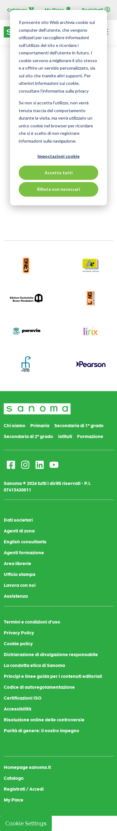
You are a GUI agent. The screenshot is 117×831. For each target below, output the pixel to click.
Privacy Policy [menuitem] (19, 633)
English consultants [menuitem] (25, 542)
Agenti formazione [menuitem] (24, 552)
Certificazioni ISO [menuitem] (22, 698)
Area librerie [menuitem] (17, 563)
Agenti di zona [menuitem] (19, 531)
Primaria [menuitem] (39, 425)
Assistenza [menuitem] (16, 596)
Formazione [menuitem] (90, 436)
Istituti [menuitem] (65, 436)
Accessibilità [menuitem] (17, 709)
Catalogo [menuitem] (14, 778)
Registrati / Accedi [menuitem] (24, 789)
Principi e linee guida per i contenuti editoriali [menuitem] (53, 676)
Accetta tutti (59, 172)
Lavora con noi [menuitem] (20, 585)
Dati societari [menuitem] (18, 520)
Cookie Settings (25, 823)
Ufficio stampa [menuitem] (19, 574)
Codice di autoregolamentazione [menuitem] (39, 687)
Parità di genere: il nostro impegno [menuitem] (41, 730)
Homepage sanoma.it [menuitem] (27, 767)
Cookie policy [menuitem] (18, 643)
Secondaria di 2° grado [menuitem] (28, 436)
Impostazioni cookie (58, 156)
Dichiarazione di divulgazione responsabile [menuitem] (51, 654)
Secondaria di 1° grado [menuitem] (79, 425)
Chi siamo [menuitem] (14, 425)
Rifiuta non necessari (58, 189)
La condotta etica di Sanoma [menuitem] (34, 665)
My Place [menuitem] (13, 800)
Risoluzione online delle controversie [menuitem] (44, 720)
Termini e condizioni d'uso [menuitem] (32, 622)
